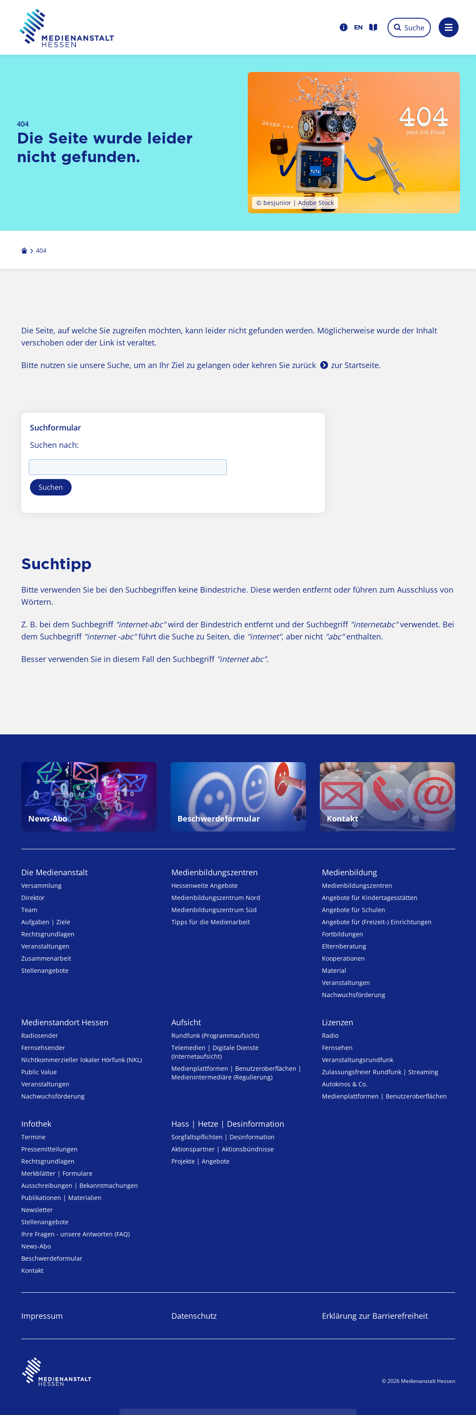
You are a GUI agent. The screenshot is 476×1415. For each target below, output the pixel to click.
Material (334, 970)
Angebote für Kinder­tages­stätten (369, 897)
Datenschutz (194, 1316)
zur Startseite (355, 365)
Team (29, 910)
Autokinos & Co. (345, 1084)
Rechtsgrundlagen (48, 934)
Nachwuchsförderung (353, 995)
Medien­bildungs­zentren (214, 872)
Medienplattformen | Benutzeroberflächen (384, 1096)
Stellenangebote (45, 970)
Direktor (33, 897)
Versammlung (41, 885)
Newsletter (37, 1210)
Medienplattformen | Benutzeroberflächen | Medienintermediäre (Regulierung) (236, 1072)
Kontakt (32, 1270)
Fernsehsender (43, 1047)
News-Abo (36, 1246)
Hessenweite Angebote (204, 885)
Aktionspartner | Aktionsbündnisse (222, 1149)
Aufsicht (186, 1022)
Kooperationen (343, 958)
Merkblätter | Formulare (56, 1173)
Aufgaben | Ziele (45, 922)
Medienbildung (349, 872)
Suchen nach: (54, 445)
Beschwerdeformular (51, 1258)
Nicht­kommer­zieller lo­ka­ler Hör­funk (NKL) (81, 1060)
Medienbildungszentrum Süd (214, 910)
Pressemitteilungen (49, 1149)
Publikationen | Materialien (61, 1197)
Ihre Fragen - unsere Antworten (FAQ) (75, 1234)
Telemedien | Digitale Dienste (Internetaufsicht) (215, 1051)
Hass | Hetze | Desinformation (227, 1123)
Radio (330, 1035)
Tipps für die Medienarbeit (210, 922)
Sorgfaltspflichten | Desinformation (223, 1137)
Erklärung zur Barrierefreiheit (375, 1316)
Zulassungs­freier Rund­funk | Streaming (380, 1072)
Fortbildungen (342, 934)
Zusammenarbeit (46, 958)
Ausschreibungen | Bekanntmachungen (79, 1185)
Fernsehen (337, 1047)
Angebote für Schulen (353, 910)
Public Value (39, 1072)
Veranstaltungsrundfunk (357, 1060)
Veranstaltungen (45, 946)
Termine (33, 1137)
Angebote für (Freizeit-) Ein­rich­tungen (377, 922)
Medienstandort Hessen (64, 1022)
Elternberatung (344, 946)
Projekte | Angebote (200, 1161)
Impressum (42, 1316)
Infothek (36, 1123)
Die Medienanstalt (54, 872)
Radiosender (39, 1035)
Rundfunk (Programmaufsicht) (215, 1035)
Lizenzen (337, 1022)
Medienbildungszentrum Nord (215, 897)
